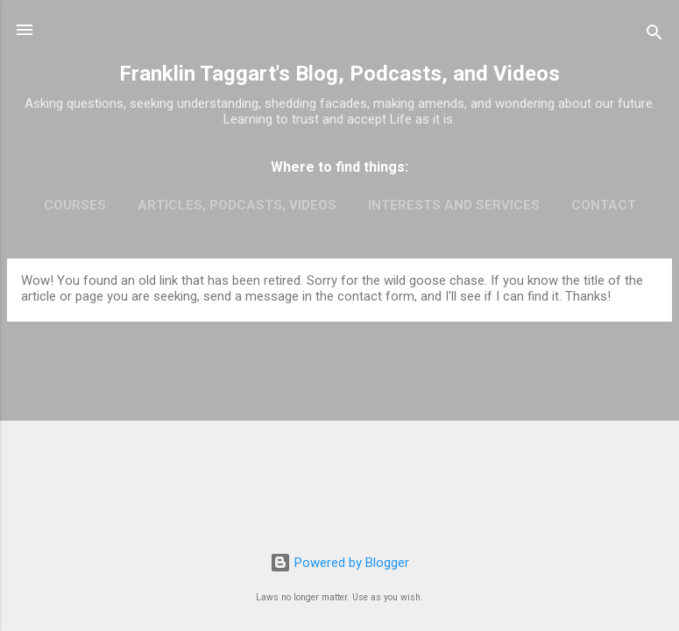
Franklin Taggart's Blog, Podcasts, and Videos (339, 73)
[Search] (654, 35)
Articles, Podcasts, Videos (237, 205)
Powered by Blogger (339, 563)
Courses (75, 205)
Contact (603, 205)
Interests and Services (454, 205)
